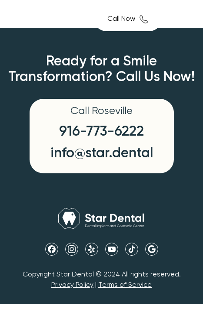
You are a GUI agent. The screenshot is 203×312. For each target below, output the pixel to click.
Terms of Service (125, 285)
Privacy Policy (72, 285)
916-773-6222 (101, 132)
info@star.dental (101, 153)
